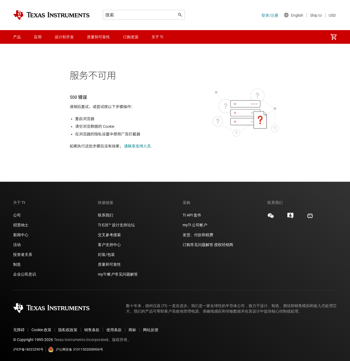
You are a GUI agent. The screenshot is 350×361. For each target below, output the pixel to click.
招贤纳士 (20, 225)
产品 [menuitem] (17, 37)
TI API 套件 (192, 215)
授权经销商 (223, 244)
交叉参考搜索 (109, 235)
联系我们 (105, 215)
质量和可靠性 (110, 264)
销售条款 (92, 330)
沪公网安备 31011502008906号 (75, 349)
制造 (17, 264)
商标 (132, 330)
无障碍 (19, 330)
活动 (17, 244)
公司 (17, 215)
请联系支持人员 (137, 146)
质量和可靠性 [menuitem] (98, 37)
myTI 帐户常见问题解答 (118, 274)
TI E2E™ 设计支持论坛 (116, 225)
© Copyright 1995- (33, 339)
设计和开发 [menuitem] (64, 37)
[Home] (51, 15)
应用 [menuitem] (38, 37)
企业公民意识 (24, 274)
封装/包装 (106, 254)
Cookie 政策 (41, 330)
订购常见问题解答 (198, 244)
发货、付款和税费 (198, 235)
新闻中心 (20, 235)
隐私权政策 (67, 330)
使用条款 (114, 330)
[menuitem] (333, 37)
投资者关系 (22, 254)
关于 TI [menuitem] (157, 37)
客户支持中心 (109, 244)
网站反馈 (150, 330)
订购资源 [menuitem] (130, 37)
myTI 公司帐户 (195, 225)
